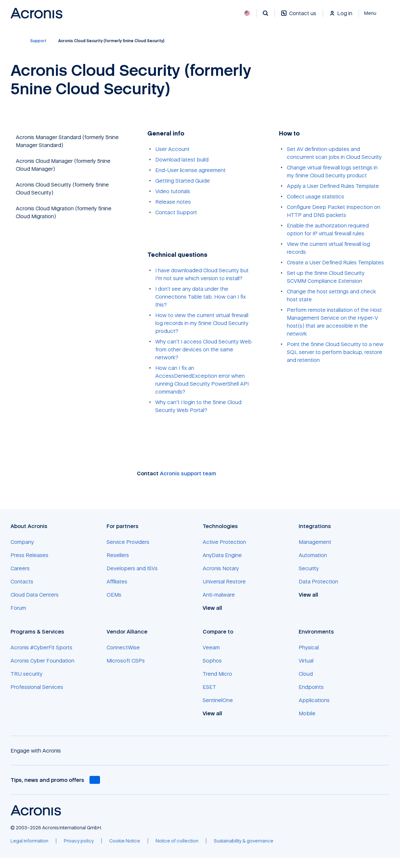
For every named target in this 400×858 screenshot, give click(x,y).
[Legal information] (29, 841)
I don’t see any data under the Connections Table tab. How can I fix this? (200, 296)
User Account (172, 149)
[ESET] (209, 687)
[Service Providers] (128, 542)
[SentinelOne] (218, 700)
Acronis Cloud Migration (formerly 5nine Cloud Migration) (64, 212)
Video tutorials (172, 191)
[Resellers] (118, 555)
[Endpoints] (311, 687)
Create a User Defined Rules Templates (335, 262)
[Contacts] (22, 581)
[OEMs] (114, 595)
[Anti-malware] (219, 595)
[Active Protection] (224, 542)
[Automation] (313, 555)
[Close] (374, 13)
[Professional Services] (37, 687)
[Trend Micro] (217, 674)
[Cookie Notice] (124, 841)
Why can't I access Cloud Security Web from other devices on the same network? (203, 349)
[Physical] (309, 647)
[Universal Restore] (224, 581)
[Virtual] (306, 661)
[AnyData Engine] (222, 555)
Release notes (173, 201)
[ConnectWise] (123, 647)
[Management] (315, 542)
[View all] (216, 608)
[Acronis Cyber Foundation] (42, 661)
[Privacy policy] (79, 841)
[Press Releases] (29, 555)
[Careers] (20, 568)
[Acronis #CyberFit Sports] (41, 647)
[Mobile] (307, 713)
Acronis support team (188, 473)
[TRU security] (26, 674)
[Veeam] (211, 647)
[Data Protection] (318, 581)
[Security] (309, 568)
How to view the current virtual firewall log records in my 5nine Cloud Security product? (201, 323)
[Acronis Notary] (221, 568)
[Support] (38, 41)
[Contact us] (298, 16)
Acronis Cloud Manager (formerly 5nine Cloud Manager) (63, 164)
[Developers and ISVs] (132, 568)
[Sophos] (212, 661)
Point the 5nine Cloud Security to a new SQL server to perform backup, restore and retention (335, 352)
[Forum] (18, 608)
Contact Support (176, 212)
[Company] (22, 542)
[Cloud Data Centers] (35, 595)
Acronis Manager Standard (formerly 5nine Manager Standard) (67, 141)
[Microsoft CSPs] (126, 661)
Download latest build (182, 159)
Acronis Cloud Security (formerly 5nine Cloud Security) (62, 188)
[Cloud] (306, 674)
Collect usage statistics (315, 196)
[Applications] (314, 700)
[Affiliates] (117, 581)
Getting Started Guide (182, 180)
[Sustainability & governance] (243, 841)
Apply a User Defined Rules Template (333, 186)
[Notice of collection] (177, 841)
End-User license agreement (190, 170)
